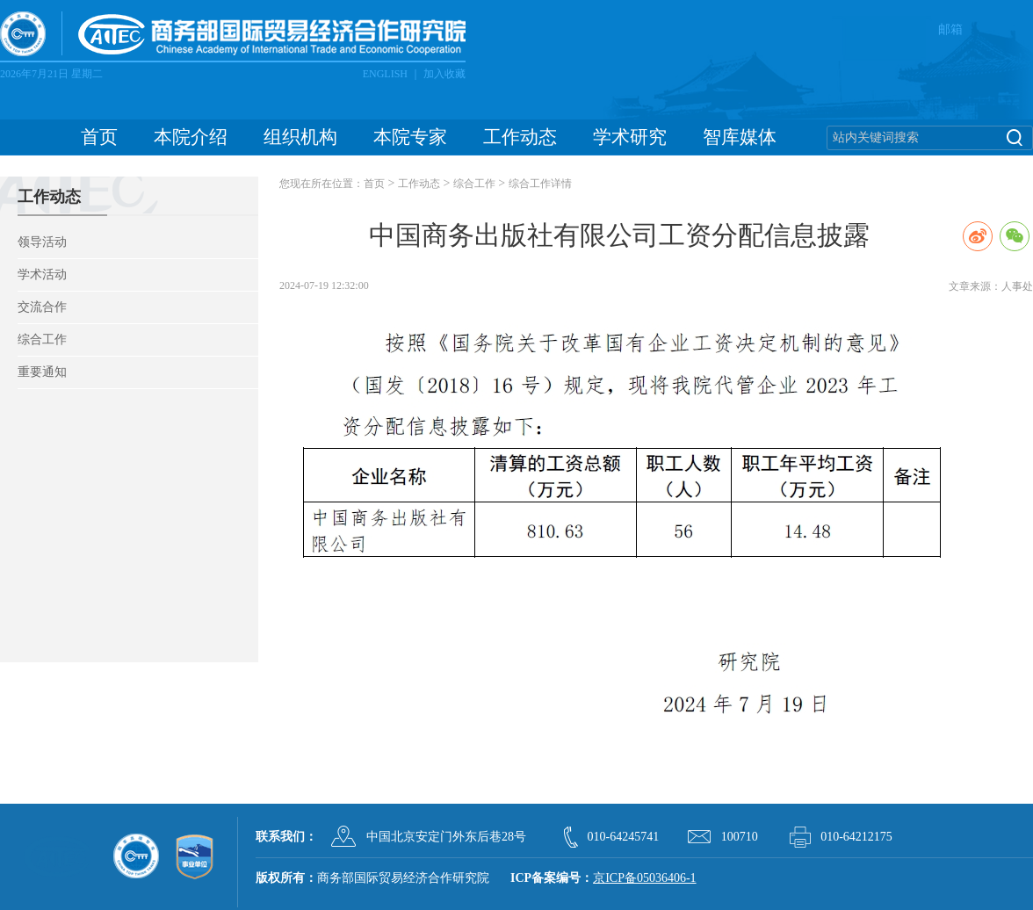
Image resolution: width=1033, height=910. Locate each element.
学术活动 (42, 274)
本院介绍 (191, 137)
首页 (99, 137)
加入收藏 (444, 74)
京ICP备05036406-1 (644, 878)
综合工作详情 (540, 183)
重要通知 (42, 372)
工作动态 (520, 137)
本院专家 (410, 137)
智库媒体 (740, 137)
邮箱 (950, 29)
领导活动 (42, 242)
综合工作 (42, 339)
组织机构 (300, 137)
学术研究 (630, 137)
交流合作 (42, 307)
